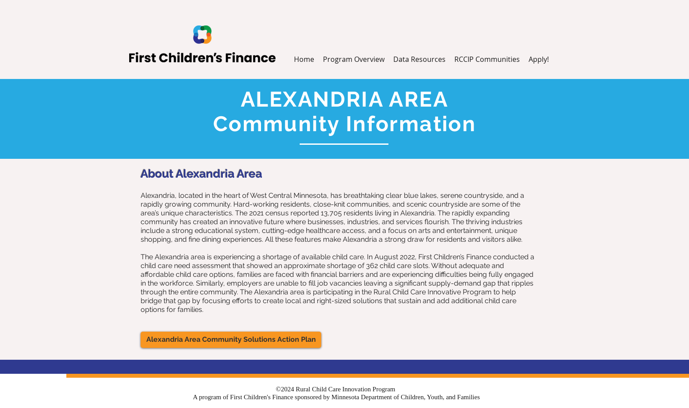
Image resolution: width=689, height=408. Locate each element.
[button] (419, 59)
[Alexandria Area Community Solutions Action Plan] (231, 340)
